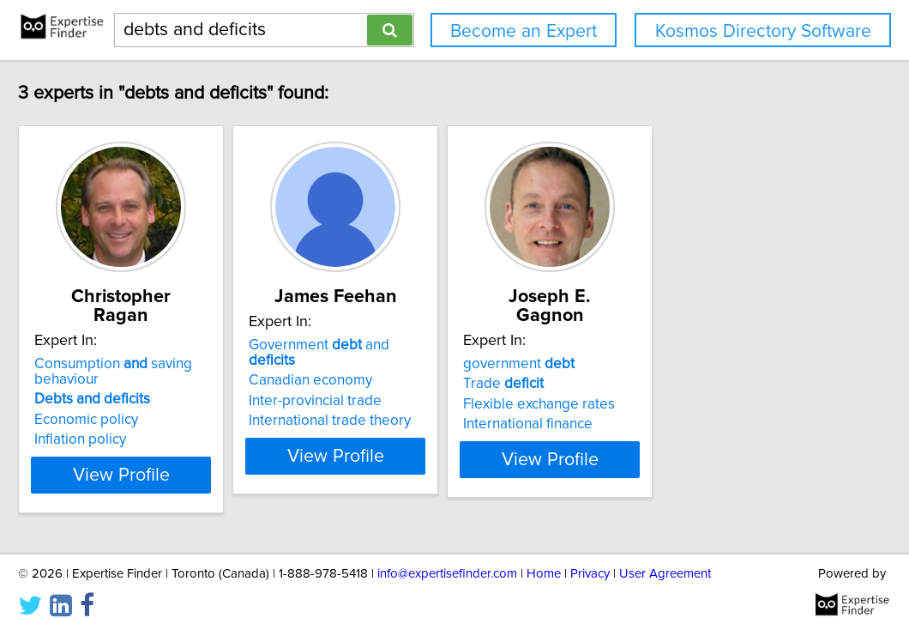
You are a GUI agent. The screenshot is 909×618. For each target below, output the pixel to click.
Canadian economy (404, 365)
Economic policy (137, 401)
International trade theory (423, 405)
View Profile (193, 455)
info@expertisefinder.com (447, 555)
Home (544, 555)
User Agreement (665, 555)
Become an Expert (523, 31)
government (655, 345)
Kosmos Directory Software (763, 31)
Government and (437, 345)
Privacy (590, 555)
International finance (664, 405)
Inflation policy (131, 420)
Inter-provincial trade (408, 385)
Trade (639, 365)
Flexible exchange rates (675, 385)
